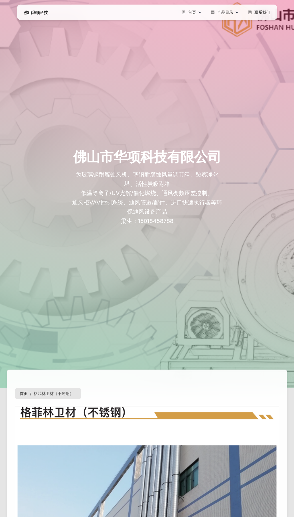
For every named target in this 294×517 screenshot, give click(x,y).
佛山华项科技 (36, 12)
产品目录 (224, 12)
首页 (191, 12)
